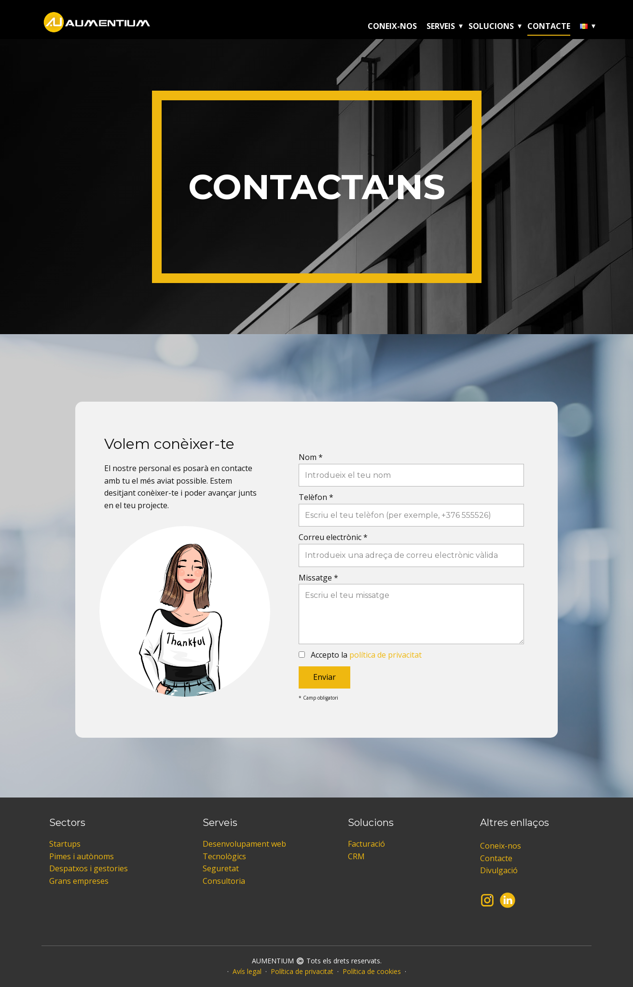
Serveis (441, 26)
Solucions (491, 26)
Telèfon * (316, 497)
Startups (65, 843)
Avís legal (247, 971)
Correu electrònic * (333, 537)
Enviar (324, 677)
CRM (356, 856)
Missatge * (318, 577)
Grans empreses (79, 881)
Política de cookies (372, 971)
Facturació (366, 843)
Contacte (548, 26)
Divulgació (499, 870)
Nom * (311, 457)
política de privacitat (385, 654)
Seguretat (221, 868)
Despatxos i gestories (88, 868)
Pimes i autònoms (81, 856)
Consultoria (224, 881)
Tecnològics (224, 856)
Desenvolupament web (244, 843)
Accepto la (366, 654)
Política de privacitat (302, 971)
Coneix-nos (392, 26)
